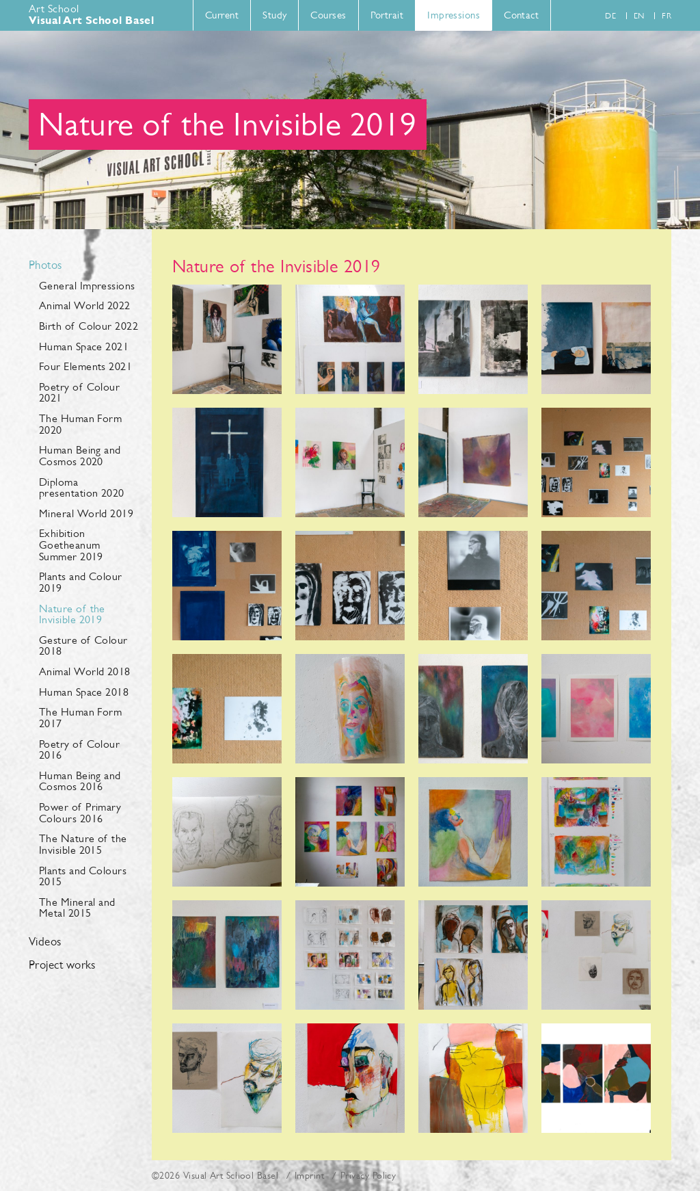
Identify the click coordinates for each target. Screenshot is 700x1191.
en (639, 15)
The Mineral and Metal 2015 (77, 907)
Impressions (453, 15)
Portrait (387, 15)
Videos (45, 942)
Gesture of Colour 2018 (83, 645)
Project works (62, 965)
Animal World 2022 (85, 305)
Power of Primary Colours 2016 (80, 812)
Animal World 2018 (85, 671)
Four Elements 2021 (85, 366)
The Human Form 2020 (80, 424)
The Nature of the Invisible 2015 (83, 844)
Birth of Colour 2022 (88, 325)
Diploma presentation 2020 (81, 487)
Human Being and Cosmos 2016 (80, 781)
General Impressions (87, 285)
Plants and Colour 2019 (80, 582)
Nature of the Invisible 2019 (72, 614)
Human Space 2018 (84, 691)
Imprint (309, 1175)
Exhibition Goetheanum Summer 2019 (71, 544)
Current (222, 15)
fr (666, 15)
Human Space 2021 (84, 346)
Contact (521, 15)
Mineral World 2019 (86, 513)
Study (274, 15)
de (610, 15)
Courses (328, 15)
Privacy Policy (368, 1175)
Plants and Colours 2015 (82, 876)
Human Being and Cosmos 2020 (80, 455)
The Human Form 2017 (80, 717)
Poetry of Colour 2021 (79, 392)
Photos (45, 265)
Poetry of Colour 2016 (79, 749)
